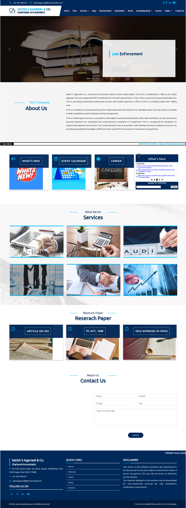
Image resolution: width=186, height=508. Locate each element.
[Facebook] (167, 3)
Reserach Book (105, 11)
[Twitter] (164, 3)
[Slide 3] (98, 78)
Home (71, 466)
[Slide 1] (88, 78)
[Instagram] (11, 494)
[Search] (148, 187)
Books (130, 11)
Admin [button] (167, 11)
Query (70, 482)
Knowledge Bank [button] (143, 11)
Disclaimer (172, 504)
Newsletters (120, 11)
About (66, 11)
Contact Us (179, 11)
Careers (158, 11)
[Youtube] (175, 3)
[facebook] (17, 494)
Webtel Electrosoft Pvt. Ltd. (156, 504)
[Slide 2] (93, 78)
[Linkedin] (170, 3)
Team (74, 11)
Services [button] (83, 11)
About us (72, 472)
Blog (94, 11)
